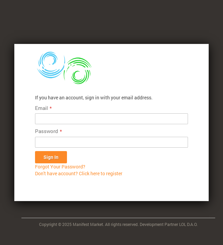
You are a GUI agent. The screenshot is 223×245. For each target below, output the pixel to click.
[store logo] (64, 68)
